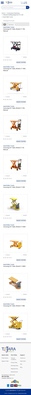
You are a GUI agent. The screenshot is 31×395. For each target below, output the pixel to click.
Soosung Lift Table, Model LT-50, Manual (13, 148)
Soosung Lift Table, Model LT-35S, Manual (14, 109)
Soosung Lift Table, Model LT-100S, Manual (14, 69)
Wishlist (25, 57)
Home (3, 13)
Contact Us (22, 358)
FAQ (21, 364)
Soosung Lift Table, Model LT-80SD (14, 266)
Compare (8, 57)
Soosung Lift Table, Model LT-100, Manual (14, 30)
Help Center (23, 361)
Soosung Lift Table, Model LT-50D (14, 187)
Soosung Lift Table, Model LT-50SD (14, 227)
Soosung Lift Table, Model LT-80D (14, 306)
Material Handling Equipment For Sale (13, 15)
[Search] (1, 2)
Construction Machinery (13, 13)
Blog (21, 367)
